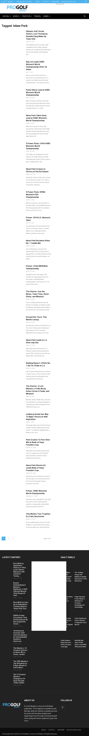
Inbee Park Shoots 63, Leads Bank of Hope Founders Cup (36, 468)
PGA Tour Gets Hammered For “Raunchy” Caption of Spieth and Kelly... (67, 622)
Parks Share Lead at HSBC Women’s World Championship (38, 92)
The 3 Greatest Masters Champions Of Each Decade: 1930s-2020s (19, 678)
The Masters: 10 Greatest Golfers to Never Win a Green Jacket (20, 651)
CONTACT (46, 1)
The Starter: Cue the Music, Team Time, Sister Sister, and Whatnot (37, 294)
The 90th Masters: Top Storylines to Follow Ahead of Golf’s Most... (20, 664)
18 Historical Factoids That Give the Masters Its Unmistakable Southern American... (20, 636)
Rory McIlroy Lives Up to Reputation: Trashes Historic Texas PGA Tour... (20, 605)
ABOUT (38, 1)
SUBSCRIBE (55, 1)
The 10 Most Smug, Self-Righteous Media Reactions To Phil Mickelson (81, 577)
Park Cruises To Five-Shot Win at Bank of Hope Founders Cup (38, 442)
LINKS (46, 16)
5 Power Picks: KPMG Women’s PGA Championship (35, 194)
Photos (27, 16)
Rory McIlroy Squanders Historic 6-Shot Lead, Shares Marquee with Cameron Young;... (19, 569)
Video (16, 16)
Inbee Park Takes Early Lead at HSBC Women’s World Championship (36, 118)
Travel (37, 16)
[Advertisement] (60, 8)
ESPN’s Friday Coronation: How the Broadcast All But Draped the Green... (20, 619)
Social (7, 16)
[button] (84, 16)
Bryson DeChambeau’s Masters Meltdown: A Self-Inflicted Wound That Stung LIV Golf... (20, 589)
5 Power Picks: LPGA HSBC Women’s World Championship (38, 146)
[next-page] (13, 538)
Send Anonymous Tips (68, 1)
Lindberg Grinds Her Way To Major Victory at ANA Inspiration (37, 416)
